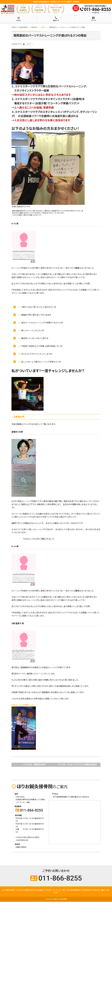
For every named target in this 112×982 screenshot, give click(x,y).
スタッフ (28, 44)
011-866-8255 (29, 810)
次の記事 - (79, 764)
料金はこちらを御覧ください (23, 705)
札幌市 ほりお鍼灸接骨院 (60, 899)
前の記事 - (34, 764)
